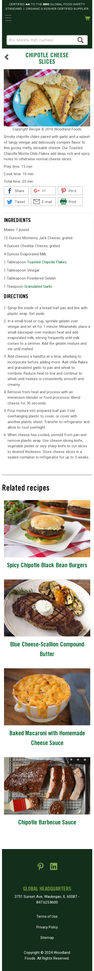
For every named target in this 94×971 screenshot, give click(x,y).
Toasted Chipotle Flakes (47, 262)
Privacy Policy (47, 927)
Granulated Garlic (38, 286)
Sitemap (47, 938)
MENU (7, 16)
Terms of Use (47, 916)
